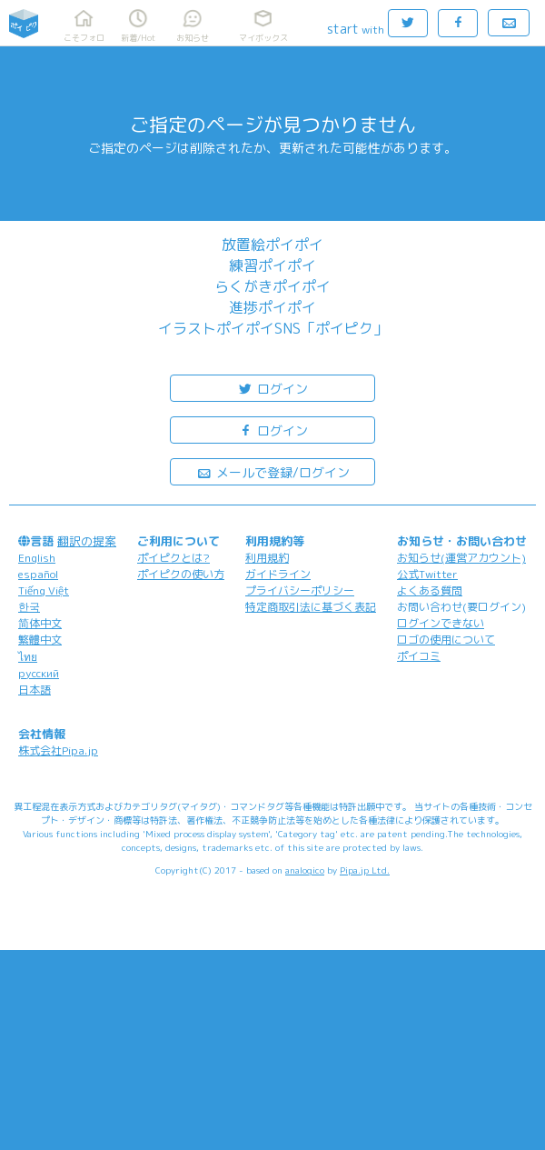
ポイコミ (419, 656)
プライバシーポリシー (299, 590)
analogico (304, 870)
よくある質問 (429, 590)
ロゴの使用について (446, 639)
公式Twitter (427, 574)
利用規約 (267, 557)
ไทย (27, 657)
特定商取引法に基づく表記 (310, 607)
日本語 (34, 689)
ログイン (272, 387)
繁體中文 (40, 639)
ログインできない (440, 623)
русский (38, 673)
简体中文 (40, 623)
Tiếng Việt (43, 590)
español (38, 574)
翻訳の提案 (86, 541)
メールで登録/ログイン (273, 471)
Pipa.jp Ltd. (365, 870)
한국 (29, 607)
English (36, 557)
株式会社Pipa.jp (58, 750)
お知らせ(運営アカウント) (461, 557)
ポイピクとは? (173, 557)
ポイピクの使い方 (180, 574)
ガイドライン (278, 574)
